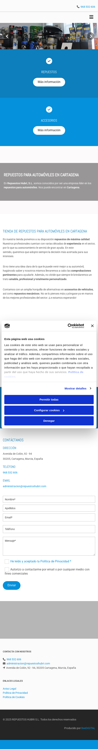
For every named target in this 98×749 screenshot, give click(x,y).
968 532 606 (88, 6)
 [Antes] (7, 36)
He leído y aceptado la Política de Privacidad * (40, 561)
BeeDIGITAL (88, 728)
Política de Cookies (14, 697)
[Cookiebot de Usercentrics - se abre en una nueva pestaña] (67, 325)
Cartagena (73, 187)
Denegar (49, 420)
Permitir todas (49, 399)
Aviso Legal (9, 688)
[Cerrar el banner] (92, 326)
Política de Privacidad (15, 692)
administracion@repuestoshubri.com (24, 486)
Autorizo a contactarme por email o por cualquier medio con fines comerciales (47, 571)
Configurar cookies (49, 410)
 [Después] (90, 36)
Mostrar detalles (76, 388)
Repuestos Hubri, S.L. (20, 183)
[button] (49, 82)
